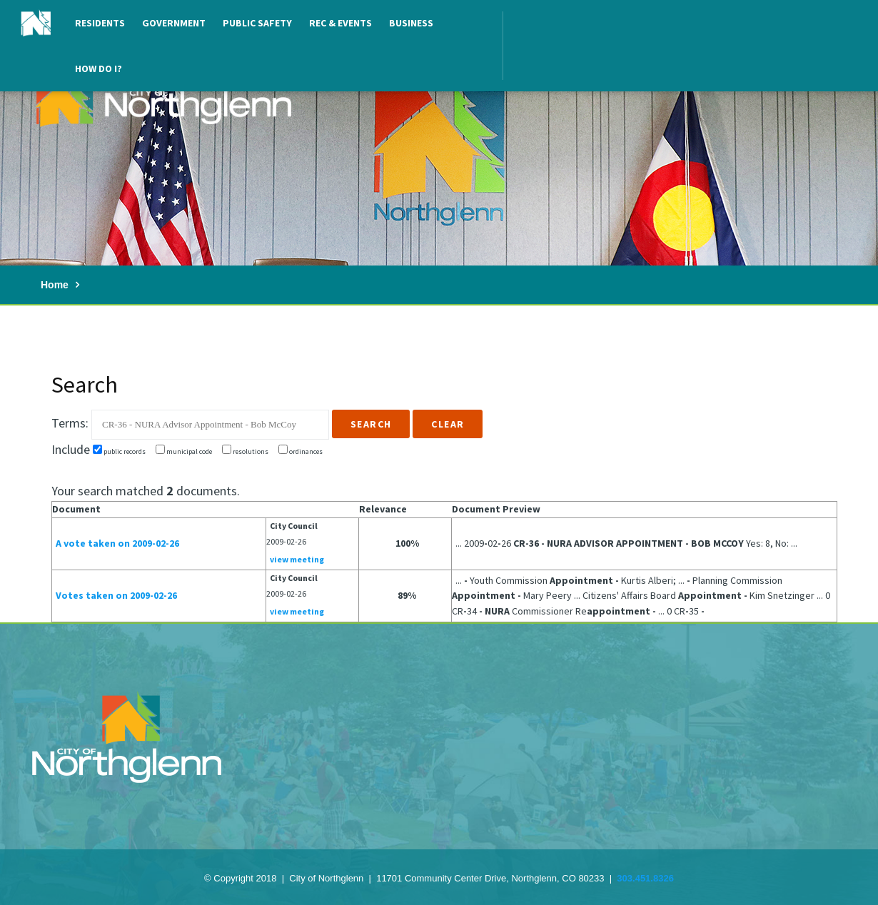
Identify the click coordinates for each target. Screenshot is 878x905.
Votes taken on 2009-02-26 (116, 595)
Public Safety (257, 22)
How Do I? (98, 68)
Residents (100, 22)
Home (55, 284)
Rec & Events (340, 22)
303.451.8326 (645, 878)
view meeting (297, 559)
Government (174, 22)
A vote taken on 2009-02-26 (117, 543)
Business (411, 22)
